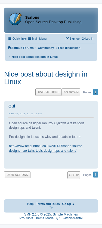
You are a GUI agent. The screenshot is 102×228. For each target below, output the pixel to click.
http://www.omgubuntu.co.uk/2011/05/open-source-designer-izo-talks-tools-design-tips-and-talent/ (46, 148)
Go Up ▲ (68, 203)
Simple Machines (65, 214)
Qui (11, 106)
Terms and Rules (48, 203)
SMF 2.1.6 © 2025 (37, 214)
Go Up (74, 175)
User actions (48, 92)
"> (51, 207)
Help (30, 203)
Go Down (71, 92)
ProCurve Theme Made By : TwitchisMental (51, 218)
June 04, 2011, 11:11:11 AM (25, 113)
